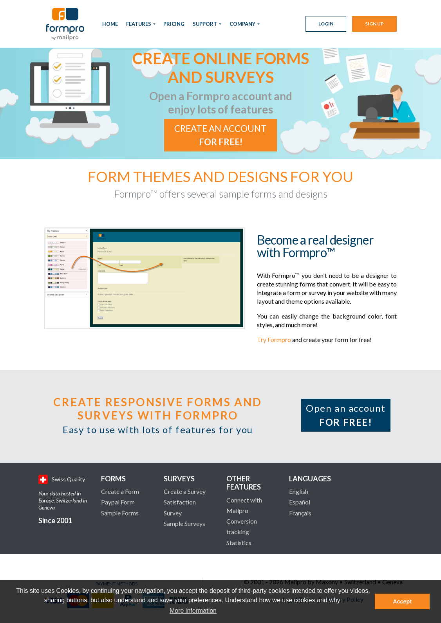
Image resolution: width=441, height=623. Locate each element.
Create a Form (120, 491)
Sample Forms (120, 513)
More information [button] (193, 610)
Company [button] (243, 24)
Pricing (173, 24)
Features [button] (139, 24)
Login (325, 24)
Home (110, 24)
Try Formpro (274, 339)
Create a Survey (185, 491)
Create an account (220, 135)
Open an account (346, 415)
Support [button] (205, 24)
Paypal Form (118, 502)
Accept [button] (402, 601)
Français (300, 513)
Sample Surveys (184, 523)
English (298, 491)
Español (299, 502)
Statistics (238, 542)
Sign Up (374, 24)
